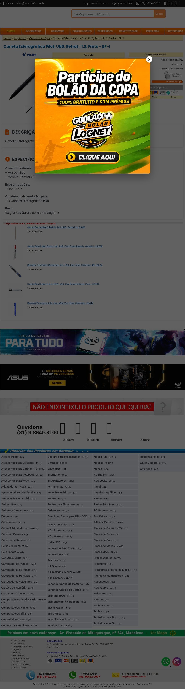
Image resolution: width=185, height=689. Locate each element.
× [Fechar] (149, 59)
